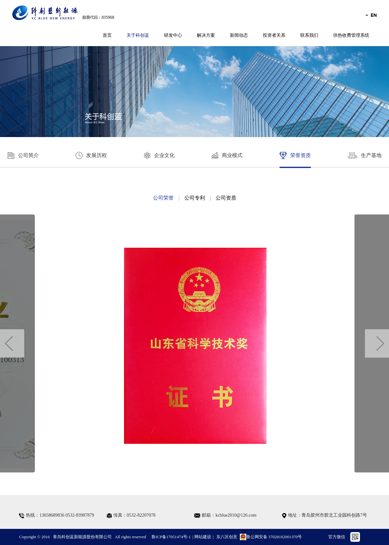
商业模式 (227, 155)
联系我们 (309, 35)
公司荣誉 (163, 198)
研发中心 (173, 35)
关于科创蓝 (138, 35)
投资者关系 (274, 35)
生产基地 (365, 155)
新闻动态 (239, 35)
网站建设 (202, 536)
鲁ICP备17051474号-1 (171, 536)
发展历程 (91, 155)
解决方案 (206, 35)
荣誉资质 (295, 155)
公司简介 (23, 155)
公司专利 (194, 198)
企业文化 (159, 155)
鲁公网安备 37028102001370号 (271, 537)
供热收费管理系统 (351, 35)
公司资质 (226, 198)
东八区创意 (226, 536)
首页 (107, 35)
